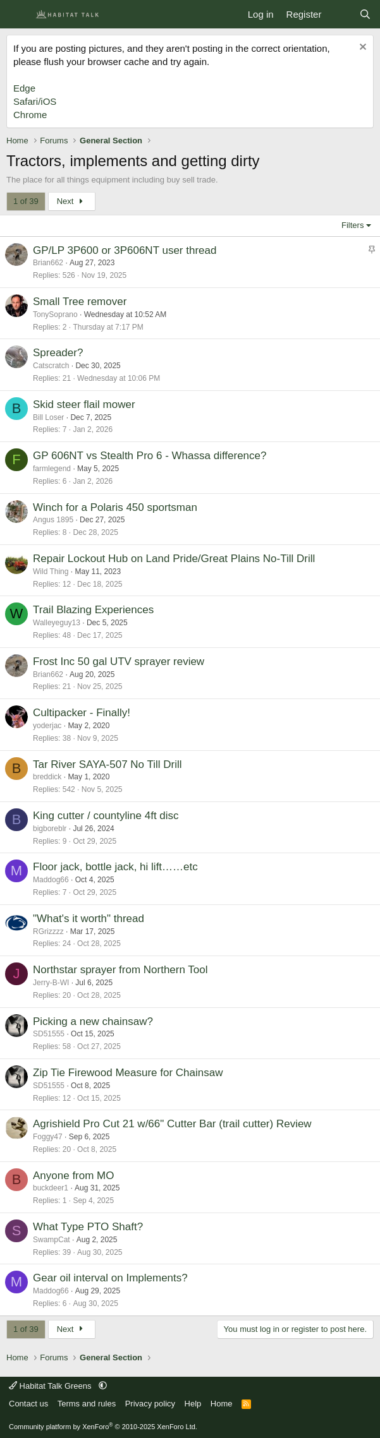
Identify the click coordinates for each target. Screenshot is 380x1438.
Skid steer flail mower (84, 404)
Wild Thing (50, 571)
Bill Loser (48, 417)
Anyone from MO (73, 1176)
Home (222, 1403)
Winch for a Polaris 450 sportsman (115, 507)
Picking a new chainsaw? (93, 1022)
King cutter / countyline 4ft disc (106, 816)
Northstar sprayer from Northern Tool (120, 970)
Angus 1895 (53, 519)
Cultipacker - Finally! (81, 713)
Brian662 (48, 262)
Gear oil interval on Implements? (110, 1278)
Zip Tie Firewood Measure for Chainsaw (128, 1073)
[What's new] (340, 14)
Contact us (28, 1403)
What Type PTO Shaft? (88, 1227)
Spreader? (58, 353)
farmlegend (52, 468)
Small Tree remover (79, 302)
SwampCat (51, 1239)
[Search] (365, 14)
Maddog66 (51, 879)
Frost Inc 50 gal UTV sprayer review (118, 662)
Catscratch (51, 365)
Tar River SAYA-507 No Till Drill (107, 764)
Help (193, 1403)
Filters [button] (352, 225)
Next (72, 201)
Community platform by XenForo (103, 1426)
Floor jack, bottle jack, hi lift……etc (115, 867)
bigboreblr (49, 828)
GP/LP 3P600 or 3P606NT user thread (124, 250)
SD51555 (48, 1033)
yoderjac (47, 725)
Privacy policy (150, 1403)
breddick (47, 776)
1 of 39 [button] (26, 201)
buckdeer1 (50, 1187)
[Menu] (17, 14)
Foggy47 (48, 1136)
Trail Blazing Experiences (93, 610)
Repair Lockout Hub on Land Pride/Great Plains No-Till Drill (174, 559)
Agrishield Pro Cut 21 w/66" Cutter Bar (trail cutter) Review (172, 1124)
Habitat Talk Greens (51, 1386)
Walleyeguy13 (56, 622)
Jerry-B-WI (51, 982)
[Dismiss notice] (361, 48)
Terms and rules (87, 1403)
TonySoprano (55, 314)
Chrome (30, 114)
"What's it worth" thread (88, 919)
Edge (24, 88)
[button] (102, 1386)
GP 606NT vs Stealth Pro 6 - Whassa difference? (149, 456)
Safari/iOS (34, 101)
